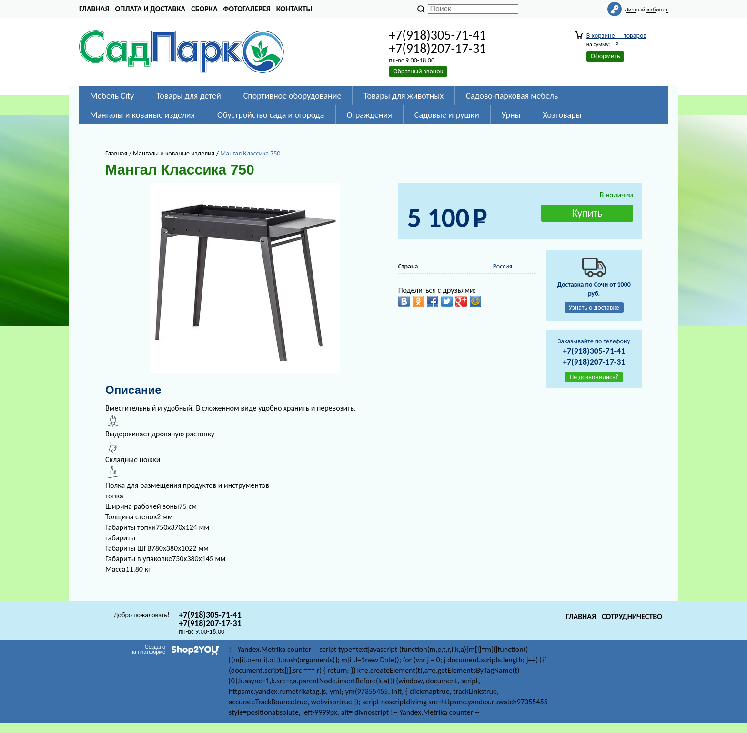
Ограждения (369, 115)
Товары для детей (188, 96)
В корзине (616, 35)
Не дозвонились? (593, 377)
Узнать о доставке (594, 307)
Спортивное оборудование (292, 96)
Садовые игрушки (446, 115)
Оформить (605, 56)
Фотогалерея (247, 8)
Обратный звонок (418, 71)
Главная (94, 8)
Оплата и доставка (150, 8)
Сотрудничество (632, 616)
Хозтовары (562, 115)
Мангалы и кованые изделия (142, 115)
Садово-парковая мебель (512, 96)
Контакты (294, 8)
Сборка (204, 8)
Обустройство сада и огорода (270, 115)
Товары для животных (403, 96)
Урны (511, 115)
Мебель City (112, 96)
